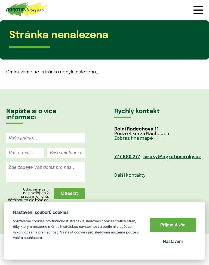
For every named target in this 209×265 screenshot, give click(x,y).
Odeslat (69, 193)
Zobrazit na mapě (133, 138)
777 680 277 (127, 157)
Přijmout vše (173, 224)
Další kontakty (130, 175)
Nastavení (173, 241)
